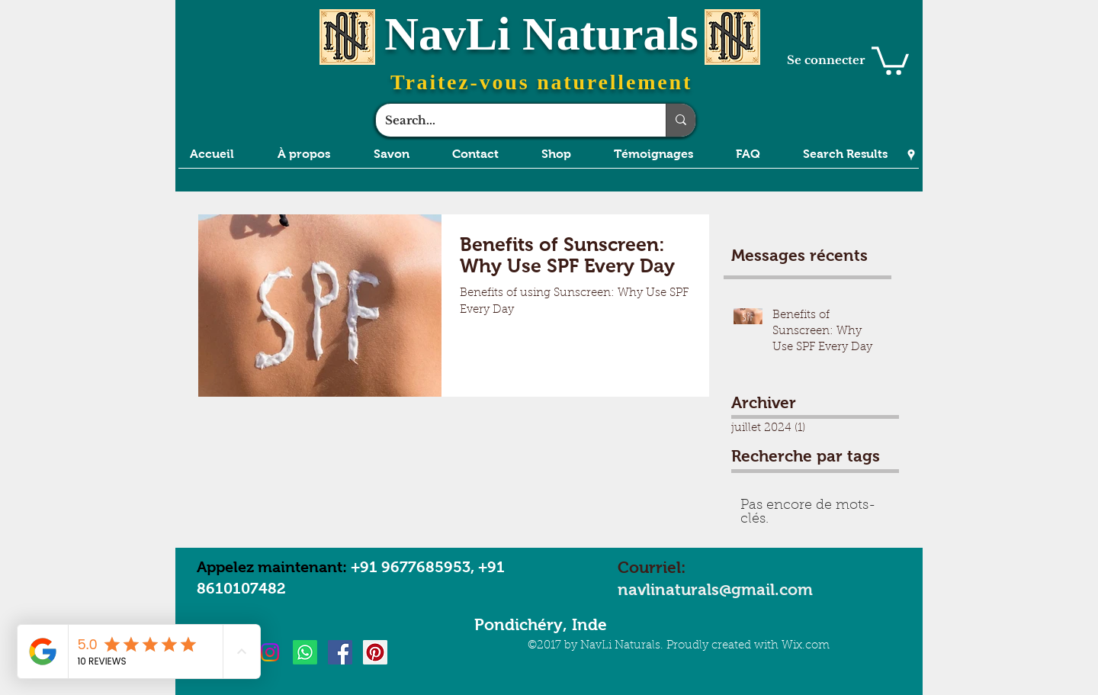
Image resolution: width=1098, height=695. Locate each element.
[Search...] (509, 120)
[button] (890, 59)
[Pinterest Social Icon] (375, 652)
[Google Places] (911, 154)
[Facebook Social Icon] (340, 652)
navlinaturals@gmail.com (715, 589)
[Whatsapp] (305, 652)
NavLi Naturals (541, 34)
